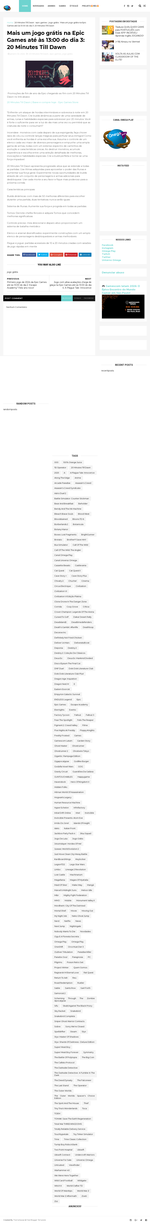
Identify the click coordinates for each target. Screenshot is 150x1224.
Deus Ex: (58, 658)
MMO (57, 900)
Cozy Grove (72, 606)
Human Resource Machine (67, 802)
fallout (77, 715)
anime (78, 478)
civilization (81, 586)
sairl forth (85, 988)
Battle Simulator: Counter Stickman (71, 498)
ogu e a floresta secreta (66, 936)
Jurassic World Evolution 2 (66, 849)
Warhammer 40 (62, 1170)
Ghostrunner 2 (61, 751)
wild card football (63, 1180)
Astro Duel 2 (60, 493)
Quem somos (80, 967)
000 (56, 462)
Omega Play (108, 251)
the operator (80, 1085)
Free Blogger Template (36, 1220)
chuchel (72, 581)
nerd (56, 921)
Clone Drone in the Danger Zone (70, 601)
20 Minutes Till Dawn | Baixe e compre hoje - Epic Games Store (42, 102)
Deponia (58, 648)
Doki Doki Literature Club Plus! (69, 673)
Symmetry (88, 1052)
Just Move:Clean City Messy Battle (70, 854)
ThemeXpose (18, 1220)
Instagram (107, 248)
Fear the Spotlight (63, 720)
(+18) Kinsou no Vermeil (127, 41)
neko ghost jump (80, 916)
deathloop (88, 627)
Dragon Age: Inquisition (65, 679)
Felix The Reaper (85, 720)
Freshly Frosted (61, 735)
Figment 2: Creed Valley (65, 725)
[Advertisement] (123, 90)
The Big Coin (88, 1057)
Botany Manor (61, 529)
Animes (51, 6)
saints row (70, 988)
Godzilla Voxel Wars (63, 766)
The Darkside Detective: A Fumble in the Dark (74, 1074)
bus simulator (61, 545)
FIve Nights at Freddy (64, 730)
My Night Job (60, 916)
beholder (83, 503)
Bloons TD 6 (78, 519)
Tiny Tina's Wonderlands (65, 1108)
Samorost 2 (59, 993)
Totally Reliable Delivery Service (69, 1129)
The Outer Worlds (62, 1090)
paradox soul (60, 957)
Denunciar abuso (113, 272)
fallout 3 (90, 715)
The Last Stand (61, 1085)
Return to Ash (61, 978)
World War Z (83, 1191)
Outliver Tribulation (63, 952)
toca (84, 1108)
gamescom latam (63, 741)
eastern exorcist (62, 689)
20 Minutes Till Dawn (24, 22)
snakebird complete (64, 1016)
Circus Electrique (62, 586)
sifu (56, 1006)
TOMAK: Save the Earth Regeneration (72, 1118)
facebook (89, 298)
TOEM (57, 1113)
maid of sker (60, 885)
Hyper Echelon (61, 807)
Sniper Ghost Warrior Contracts (69, 1021)
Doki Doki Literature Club (81, 668)
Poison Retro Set (75, 962)
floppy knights (87, 730)
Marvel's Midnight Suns (65, 890)
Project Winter (61, 967)
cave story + (60, 576)
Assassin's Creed (83, 483)
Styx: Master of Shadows (66, 1037)
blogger (67, 298)
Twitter (106, 257)
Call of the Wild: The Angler (67, 550)
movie (74, 911)
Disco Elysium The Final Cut (67, 663)
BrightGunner (87, 534)
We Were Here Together (66, 1175)
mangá (90, 885)
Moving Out (87, 911)
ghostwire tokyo (81, 751)
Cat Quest (59, 570)
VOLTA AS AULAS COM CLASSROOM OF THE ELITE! (127, 56)
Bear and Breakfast (63, 503)
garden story (83, 741)
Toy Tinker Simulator (83, 1134)
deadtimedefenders (81, 622)
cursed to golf (61, 617)
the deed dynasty (63, 1080)
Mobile (68, 900)
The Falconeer (84, 1080)
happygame (84, 777)
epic (79, 699)
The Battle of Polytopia (65, 1057)
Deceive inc (60, 632)
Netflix (67, 921)
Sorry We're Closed (74, 1026)
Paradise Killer (84, 952)
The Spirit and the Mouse (66, 1103)
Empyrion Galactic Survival (67, 694)
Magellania (59, 880)
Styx (84, 1031)
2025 (56, 473)
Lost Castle (59, 874)
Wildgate (81, 1180)
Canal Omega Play (63, 555)
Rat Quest (88, 972)
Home (25, 6)
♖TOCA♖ (73, 6)
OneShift (58, 947)
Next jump (59, 926)
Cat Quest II (74, 570)
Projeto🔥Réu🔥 (90, 6)
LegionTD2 (59, 864)
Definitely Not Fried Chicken (68, 637)
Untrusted (59, 1165)
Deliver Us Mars (61, 642)
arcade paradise (62, 483)
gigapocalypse (61, 761)
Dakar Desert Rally (82, 617)
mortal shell (60, 911)
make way (77, 885)
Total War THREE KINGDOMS (68, 1124)
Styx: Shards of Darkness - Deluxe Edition (74, 1042)
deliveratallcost (81, 642)
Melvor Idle (86, 890)
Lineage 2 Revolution (75, 869)
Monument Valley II (85, 900)
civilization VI (60, 591)
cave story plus (79, 576)
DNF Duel (59, 668)
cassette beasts (62, 565)
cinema (85, 581)
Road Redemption (63, 983)
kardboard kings (62, 859)
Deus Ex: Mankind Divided (80, 658)
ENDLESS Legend (63, 699)
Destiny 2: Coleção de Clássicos (69, 653)
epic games (41, 22)
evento (72, 710)
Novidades (38, 6)
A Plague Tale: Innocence (82, 473)
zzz (56, 1201)
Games (62, 6)
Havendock (60, 782)
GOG (80, 766)
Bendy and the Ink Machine (67, 509)
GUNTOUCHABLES (63, 777)
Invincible (89, 813)
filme (85, 725)
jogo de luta (60, 838)
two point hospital (63, 1149)
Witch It (58, 1186)
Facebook (107, 245)
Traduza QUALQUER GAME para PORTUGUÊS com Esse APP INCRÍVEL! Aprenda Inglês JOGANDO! (129, 31)
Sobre (57, 1026)
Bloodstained (61, 519)
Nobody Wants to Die (64, 931)
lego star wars (77, 864)
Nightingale (75, 926)
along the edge (62, 478)
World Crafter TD (75, 1186)
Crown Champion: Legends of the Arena (74, 612)
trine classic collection (75, 1139)
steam (73, 1031)
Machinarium (76, 874)
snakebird (75, 1011)
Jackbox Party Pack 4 (64, 833)
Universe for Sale (62, 1160)
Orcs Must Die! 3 (76, 947)
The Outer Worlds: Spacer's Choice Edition (74, 1097)
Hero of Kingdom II (80, 782)
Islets (56, 828)
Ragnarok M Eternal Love (66, 972)
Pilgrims (58, 962)
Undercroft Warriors (84, 1155)
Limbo (57, 869)
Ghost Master (60, 746)
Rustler (80, 983)
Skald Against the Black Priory (77, 1006)
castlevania (80, 565)
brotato (58, 539)
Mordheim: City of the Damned (69, 905)
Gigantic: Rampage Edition (67, 756)
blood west (83, 514)
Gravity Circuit (61, 771)
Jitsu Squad (85, 833)
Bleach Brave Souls (63, 514)
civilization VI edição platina (67, 596)
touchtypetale (61, 1134)
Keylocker (81, 859)
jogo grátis (54, 22)
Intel (78, 813)
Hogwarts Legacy (62, 797)
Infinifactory (79, 807)
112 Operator (60, 467)
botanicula (78, 524)
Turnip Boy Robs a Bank (65, 1144)
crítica (86, 606)
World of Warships (63, 1191)
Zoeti (84, 1196)
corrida (58, 606)
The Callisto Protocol (64, 1062)
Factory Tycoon (61, 715)
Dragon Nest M (61, 684)
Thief (86, 1103)
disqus (77, 298)
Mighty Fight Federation (75, 895)
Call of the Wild (80, 545)
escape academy (79, 704)
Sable (57, 988)
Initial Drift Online (62, 813)
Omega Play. (77, 941)
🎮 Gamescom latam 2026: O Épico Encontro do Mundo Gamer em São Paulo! (121, 289)
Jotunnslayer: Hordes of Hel (67, 843)
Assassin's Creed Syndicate (67, 488)
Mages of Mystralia (79, 880)
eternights (59, 710)
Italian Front (69, 828)
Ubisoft (80, 1149)
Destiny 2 (72, 648)
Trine (56, 1139)
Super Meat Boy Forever (66, 1052)
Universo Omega (111, 260)
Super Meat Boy (62, 1047)
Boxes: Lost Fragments (65, 534)
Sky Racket (59, 1011)
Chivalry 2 (58, 581)
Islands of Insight (82, 823)
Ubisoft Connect (62, 1155)
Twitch (106, 254)
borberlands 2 (61, 524)
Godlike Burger (81, 761)
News (78, 921)
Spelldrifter (59, 1031)
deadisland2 (60, 622)
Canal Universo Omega (65, 560)
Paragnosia (77, 957)
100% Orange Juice (72, 462)
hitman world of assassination (69, 792)
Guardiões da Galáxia (83, 771)
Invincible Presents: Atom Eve (68, 818)
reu (74, 978)
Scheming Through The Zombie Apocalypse (74, 999)
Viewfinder (74, 1165)
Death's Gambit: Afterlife (66, 627)
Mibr (56, 895)
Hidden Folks (60, 787)
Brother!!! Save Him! (76, 539)
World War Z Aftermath (65, 1196)
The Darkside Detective (66, 1068)
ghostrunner (78, 746)
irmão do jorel (61, 823)
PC (89, 957)
